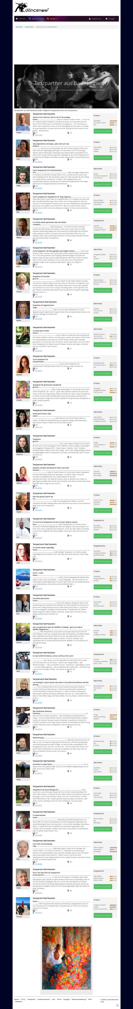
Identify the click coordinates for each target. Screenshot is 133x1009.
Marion (18, 320)
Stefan (18, 830)
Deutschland (29, 27)
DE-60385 (38, 188)
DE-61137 (38, 427)
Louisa (18, 346)
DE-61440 (38, 267)
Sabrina (19, 483)
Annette (19, 429)
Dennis (18, 642)
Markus (19, 237)
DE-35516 (38, 773)
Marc (18, 859)
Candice (19, 698)
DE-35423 (38, 459)
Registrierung (96, 19)
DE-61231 (38, 729)
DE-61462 (38, 488)
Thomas (19, 917)
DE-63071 (38, 805)
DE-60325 (38, 371)
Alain (18, 671)
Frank (18, 753)
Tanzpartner (31, 999)
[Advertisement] (66, 46)
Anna (18, 266)
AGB (89, 999)
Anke (18, 159)
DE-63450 (38, 162)
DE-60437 (38, 893)
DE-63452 (38, 755)
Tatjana (18, 512)
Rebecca (19, 454)
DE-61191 (38, 510)
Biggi (18, 588)
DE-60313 (38, 674)
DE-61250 (38, 296)
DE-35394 (38, 242)
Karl (17, 614)
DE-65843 (38, 618)
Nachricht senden (103, 131)
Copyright (66, 999)
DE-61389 (38, 319)
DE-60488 (38, 864)
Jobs (53, 999)
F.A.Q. (23, 999)
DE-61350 (38, 135)
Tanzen (18, 726)
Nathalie (19, 375)
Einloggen (111, 19)
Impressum (18, 1001)
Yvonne (19, 292)
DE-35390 (38, 351)
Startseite (22, 19)
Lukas (18, 185)
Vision (18, 779)
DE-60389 (38, 702)
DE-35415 (38, 561)
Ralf (17, 212)
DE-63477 (38, 538)
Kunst (59, 999)
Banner (16, 999)
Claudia (19, 400)
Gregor (18, 132)
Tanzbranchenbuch (43, 999)
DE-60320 (38, 212)
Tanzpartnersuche (38, 19)
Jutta (18, 563)
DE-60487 (38, 835)
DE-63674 (38, 912)
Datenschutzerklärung (79, 999)
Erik (17, 537)
